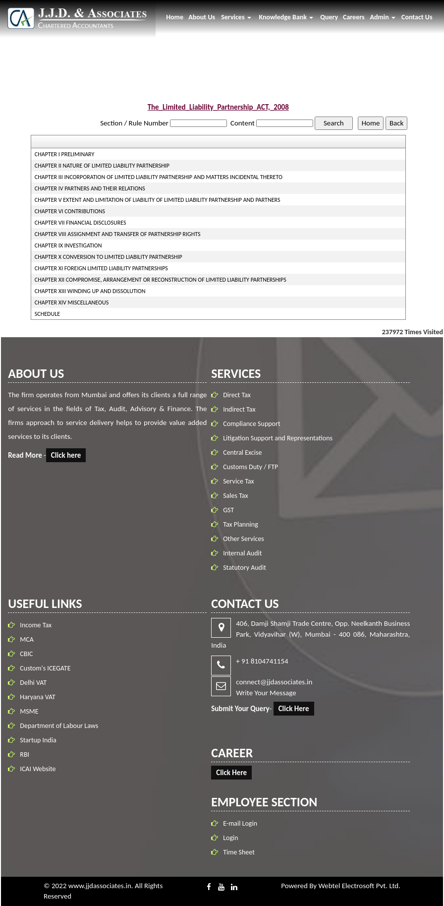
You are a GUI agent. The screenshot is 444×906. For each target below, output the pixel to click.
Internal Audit (244, 553)
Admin (382, 17)
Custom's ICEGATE (45, 666)
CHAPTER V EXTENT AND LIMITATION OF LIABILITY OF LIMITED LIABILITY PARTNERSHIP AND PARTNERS (157, 199)
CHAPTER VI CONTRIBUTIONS (70, 211)
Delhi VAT (33, 680)
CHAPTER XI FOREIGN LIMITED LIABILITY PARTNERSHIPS (101, 268)
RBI (24, 752)
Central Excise (244, 452)
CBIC (26, 652)
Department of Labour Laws (59, 724)
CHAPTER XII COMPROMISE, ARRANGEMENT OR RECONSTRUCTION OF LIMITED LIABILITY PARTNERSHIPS (160, 279)
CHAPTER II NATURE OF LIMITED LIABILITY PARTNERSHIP (102, 165)
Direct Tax (239, 395)
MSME (29, 709)
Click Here (292, 708)
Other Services (245, 539)
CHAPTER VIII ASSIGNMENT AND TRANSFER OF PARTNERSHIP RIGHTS (118, 234)
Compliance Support (253, 424)
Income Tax (36, 623)
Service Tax (240, 481)
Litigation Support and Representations (279, 438)
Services (236, 17)
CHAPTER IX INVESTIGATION (68, 245)
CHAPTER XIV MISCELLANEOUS (72, 302)
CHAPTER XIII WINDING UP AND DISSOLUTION (90, 291)
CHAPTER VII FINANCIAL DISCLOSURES (80, 222)
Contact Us (417, 17)
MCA (27, 637)
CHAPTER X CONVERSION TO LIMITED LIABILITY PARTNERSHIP (108, 256)
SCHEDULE (47, 313)
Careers (354, 17)
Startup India (38, 738)
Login (228, 838)
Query (329, 17)
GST (230, 510)
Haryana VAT (38, 695)
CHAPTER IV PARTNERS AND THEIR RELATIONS (90, 188)
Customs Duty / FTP (252, 467)
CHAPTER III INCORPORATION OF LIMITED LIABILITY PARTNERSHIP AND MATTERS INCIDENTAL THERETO (158, 177)
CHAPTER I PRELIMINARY (64, 154)
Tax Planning (242, 524)
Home (174, 17)
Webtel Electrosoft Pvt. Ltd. (359, 885)
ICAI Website (38, 767)
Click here (68, 455)
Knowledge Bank (286, 17)
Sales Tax (237, 495)
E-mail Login (238, 823)
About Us (201, 17)
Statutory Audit (246, 567)
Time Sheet (237, 852)
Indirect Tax (241, 409)
